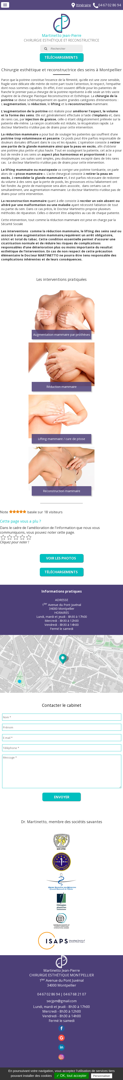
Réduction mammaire (61, 387)
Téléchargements (61, 57)
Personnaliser (101, 1075)
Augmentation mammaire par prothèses (61, 335)
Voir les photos (61, 558)
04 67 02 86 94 (109, 5)
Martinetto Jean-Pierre (61, 35)
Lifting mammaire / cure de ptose (61, 439)
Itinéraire (83, 5)
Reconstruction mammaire (61, 491)
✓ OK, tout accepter (71, 1075)
